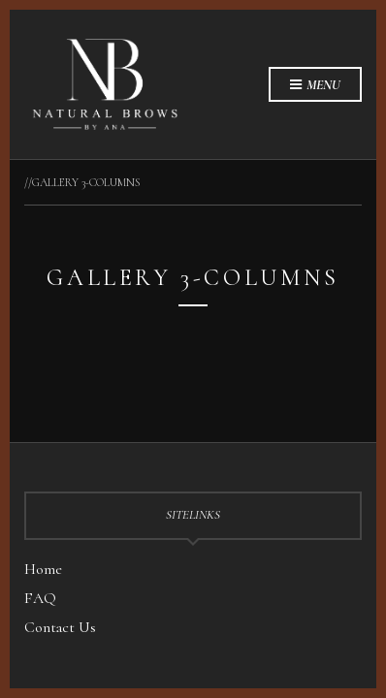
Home (43, 569)
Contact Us (60, 627)
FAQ (40, 598)
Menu (315, 86)
